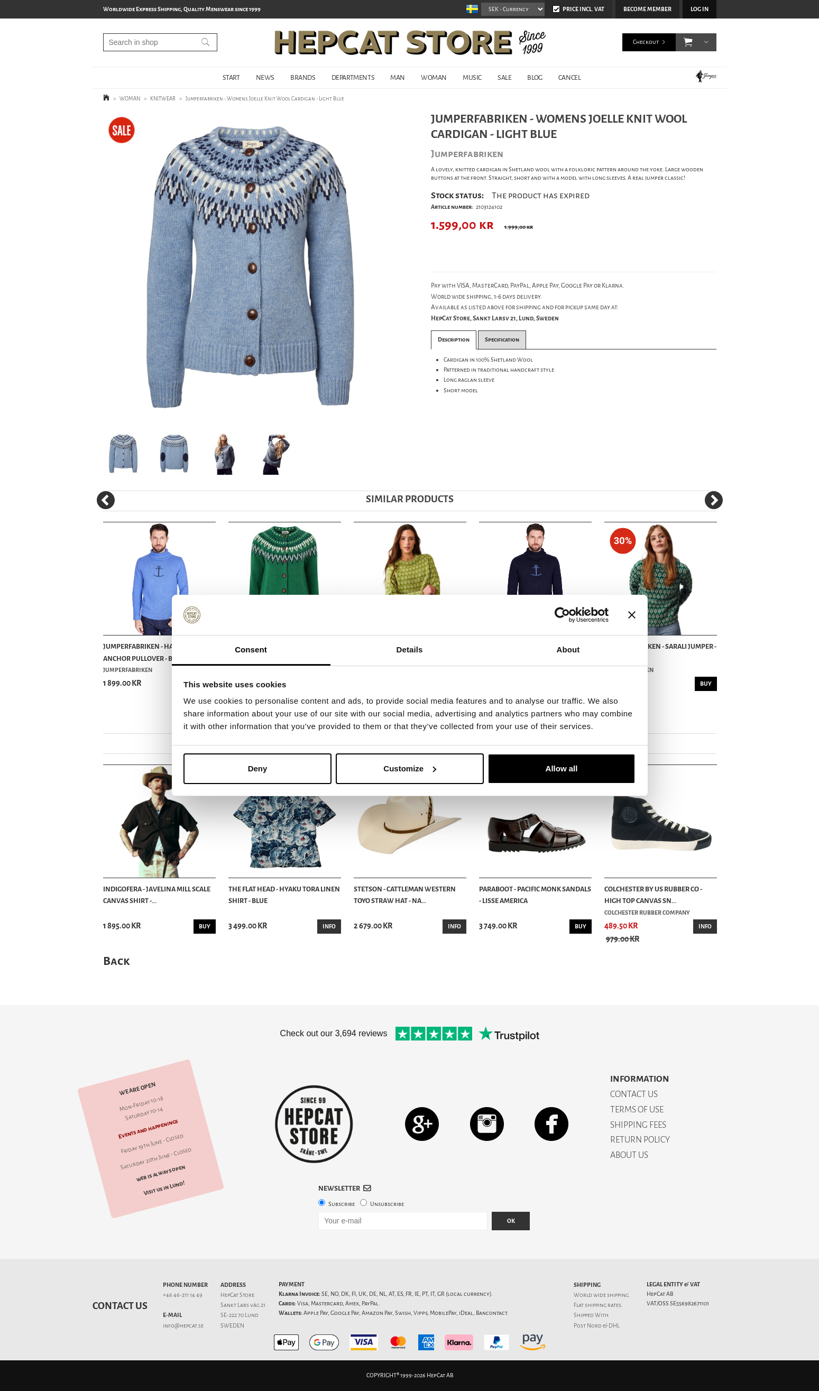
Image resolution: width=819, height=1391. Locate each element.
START (231, 77)
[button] (688, 42)
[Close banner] (632, 615)
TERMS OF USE (637, 1109)
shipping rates (603, 1305)
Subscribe (341, 1204)
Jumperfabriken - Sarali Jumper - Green (660, 652)
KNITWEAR (163, 98)
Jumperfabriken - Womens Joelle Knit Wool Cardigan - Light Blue (265, 98)
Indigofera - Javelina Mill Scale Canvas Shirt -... (156, 895)
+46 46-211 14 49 (183, 1295)
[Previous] (106, 500)
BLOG (534, 77)
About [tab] (568, 649)
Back (116, 961)
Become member (647, 9)
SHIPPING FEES (638, 1124)
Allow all (562, 768)
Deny (258, 768)
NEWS (265, 77)
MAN (397, 77)
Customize (409, 768)
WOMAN (434, 77)
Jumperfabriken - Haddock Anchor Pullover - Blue (149, 652)
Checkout (646, 42)
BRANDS (303, 77)
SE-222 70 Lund (239, 1315)
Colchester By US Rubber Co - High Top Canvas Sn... (653, 895)
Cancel (569, 77)
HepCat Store (237, 1295)
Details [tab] (410, 649)
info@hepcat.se (183, 1326)
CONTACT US (634, 1094)
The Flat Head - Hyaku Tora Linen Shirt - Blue (284, 895)
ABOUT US (629, 1154)
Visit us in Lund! (163, 1188)
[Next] (714, 500)
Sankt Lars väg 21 (242, 1305)
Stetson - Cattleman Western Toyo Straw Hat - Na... (405, 895)
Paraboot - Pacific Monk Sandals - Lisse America (535, 895)
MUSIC (472, 77)
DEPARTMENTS (353, 77)
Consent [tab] (251, 649)
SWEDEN (232, 1326)
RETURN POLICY (640, 1139)
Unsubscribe (387, 1204)
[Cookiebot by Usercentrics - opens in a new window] (562, 615)
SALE (504, 77)
